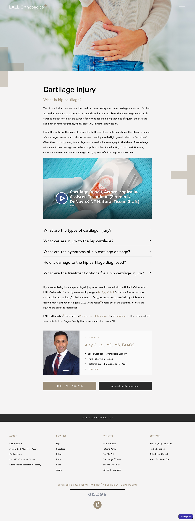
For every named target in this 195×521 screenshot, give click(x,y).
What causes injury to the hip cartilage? (78, 240)
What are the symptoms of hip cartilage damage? (86, 251)
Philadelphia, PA (102, 316)
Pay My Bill (108, 454)
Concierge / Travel (112, 459)
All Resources (109, 443)
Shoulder (60, 448)
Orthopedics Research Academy (25, 464)
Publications (15, 454)
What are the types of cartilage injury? (77, 230)
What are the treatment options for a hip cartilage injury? (93, 273)
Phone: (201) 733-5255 (161, 443)
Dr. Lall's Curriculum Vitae (22, 459)
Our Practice (15, 443)
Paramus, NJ (85, 316)
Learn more (93, 369)
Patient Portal (109, 448)
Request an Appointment (125, 386)
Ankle (59, 469)
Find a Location (157, 448)
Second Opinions (111, 464)
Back (58, 459)
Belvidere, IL (122, 316)
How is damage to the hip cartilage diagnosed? (84, 262)
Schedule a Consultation (97, 417)
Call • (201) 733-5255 (70, 386)
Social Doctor (128, 485)
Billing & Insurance (112, 469)
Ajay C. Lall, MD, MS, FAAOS (23, 448)
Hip (58, 443)
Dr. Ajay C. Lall (106, 292)
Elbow (59, 454)
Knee (58, 464)
